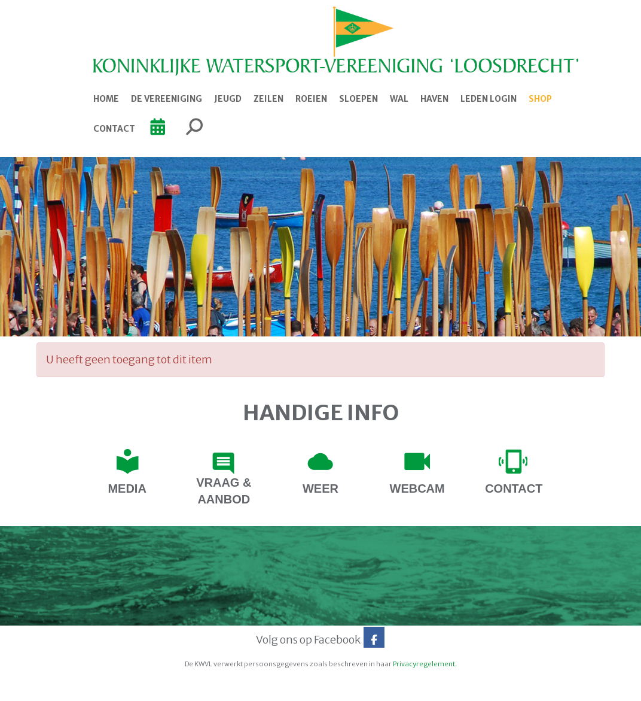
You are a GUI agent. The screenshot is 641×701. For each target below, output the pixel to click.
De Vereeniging (166, 98)
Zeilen (268, 98)
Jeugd (228, 98)
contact (513, 488)
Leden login (488, 98)
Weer (320, 488)
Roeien (311, 98)
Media (127, 488)
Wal (399, 98)
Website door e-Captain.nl (67, 688)
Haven (434, 98)
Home (106, 98)
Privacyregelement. (425, 664)
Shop (540, 98)
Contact (114, 128)
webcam (417, 488)
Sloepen (358, 98)
